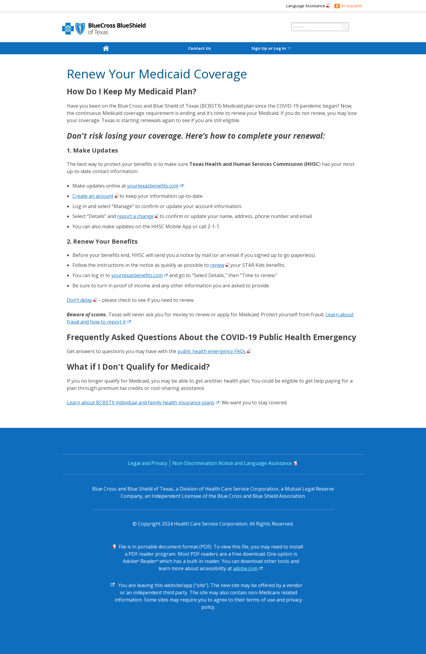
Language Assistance (305, 5)
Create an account (93, 196)
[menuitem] (107, 48)
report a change (135, 216)
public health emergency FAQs (212, 351)
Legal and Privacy (147, 463)
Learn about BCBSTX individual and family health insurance (143, 402)
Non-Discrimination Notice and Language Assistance (232, 463)
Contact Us (199, 48)
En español (351, 5)
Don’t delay (79, 300)
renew (217, 265)
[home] (107, 48)
